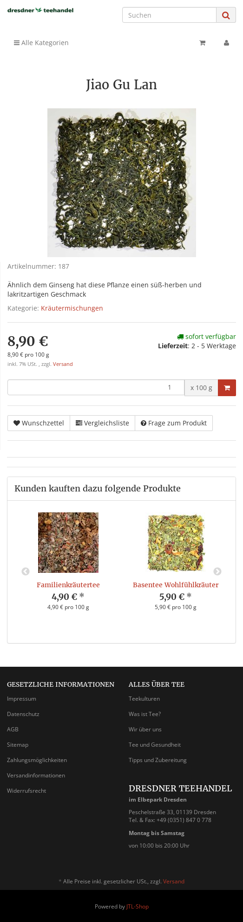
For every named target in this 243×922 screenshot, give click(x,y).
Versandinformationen (36, 775)
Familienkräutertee (68, 585)
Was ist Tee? (145, 714)
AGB (13, 729)
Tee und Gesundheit (155, 745)
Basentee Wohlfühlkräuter (175, 585)
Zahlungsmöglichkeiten (37, 760)
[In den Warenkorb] (227, 387)
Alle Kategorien (41, 42)
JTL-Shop (137, 906)
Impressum (21, 699)
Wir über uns (145, 729)
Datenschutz (23, 714)
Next (217, 572)
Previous (25, 572)
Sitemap (17, 745)
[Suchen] (169, 15)
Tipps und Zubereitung (158, 760)
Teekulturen (144, 699)
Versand (63, 364)
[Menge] (95, 387)
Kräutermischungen (72, 308)
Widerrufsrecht (26, 791)
